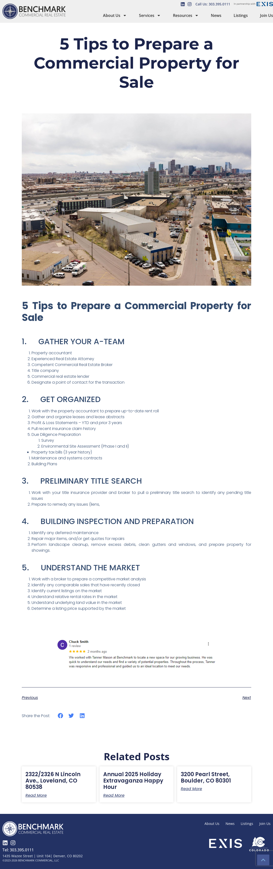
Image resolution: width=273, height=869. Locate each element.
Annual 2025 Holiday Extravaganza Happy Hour (133, 781)
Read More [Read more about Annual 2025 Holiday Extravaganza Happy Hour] (114, 795)
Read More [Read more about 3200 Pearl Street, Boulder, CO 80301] (191, 789)
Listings (241, 15)
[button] (60, 716)
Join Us (266, 15)
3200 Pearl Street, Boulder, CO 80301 (206, 777)
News (216, 15)
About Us (115, 15)
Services (150, 15)
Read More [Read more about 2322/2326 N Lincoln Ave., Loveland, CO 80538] (36, 795)
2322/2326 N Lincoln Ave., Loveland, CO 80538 (52, 781)
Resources (186, 15)
